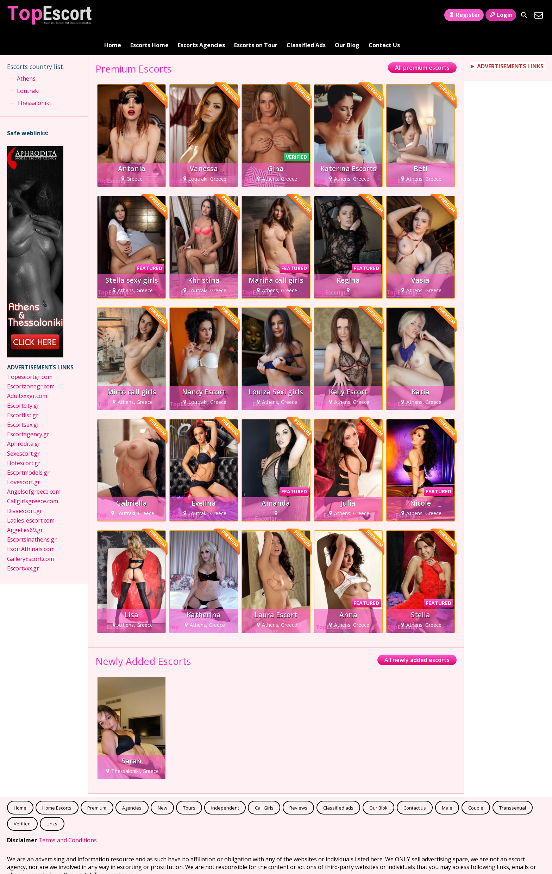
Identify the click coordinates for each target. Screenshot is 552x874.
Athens (26, 53)
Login (501, 15)
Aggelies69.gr (25, 505)
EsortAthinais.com (31, 524)
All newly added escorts (417, 635)
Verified (22, 798)
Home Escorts (56, 782)
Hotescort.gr (24, 438)
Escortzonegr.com (31, 361)
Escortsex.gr (23, 400)
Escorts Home (149, 15)
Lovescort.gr (23, 457)
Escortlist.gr (22, 390)
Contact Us (384, 15)
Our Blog (347, 15)
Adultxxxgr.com (28, 371)
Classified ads (338, 782)
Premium (96, 782)
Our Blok (378, 782)
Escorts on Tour (255, 15)
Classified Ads (306, 15)
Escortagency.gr (28, 409)
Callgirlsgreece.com (32, 476)
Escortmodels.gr (28, 447)
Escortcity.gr (23, 380)
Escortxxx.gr (23, 543)
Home (112, 15)
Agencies (132, 782)
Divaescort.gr (24, 485)
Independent (225, 782)
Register (464, 15)
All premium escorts (422, 42)
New (162, 782)
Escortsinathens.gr (32, 514)
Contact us (414, 782)
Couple (475, 782)
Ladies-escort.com (31, 495)
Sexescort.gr (23, 428)
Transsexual (512, 782)
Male (447, 782)
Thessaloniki (34, 78)
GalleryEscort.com (30, 533)
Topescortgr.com (29, 352)
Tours (189, 782)
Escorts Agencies (201, 15)
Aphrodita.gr (23, 419)
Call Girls (264, 782)
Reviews (298, 782)
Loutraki (28, 65)
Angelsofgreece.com (34, 466)
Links (51, 798)
